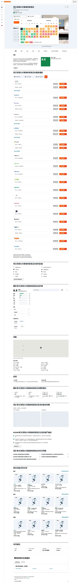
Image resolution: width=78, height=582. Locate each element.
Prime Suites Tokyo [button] (58, 484)
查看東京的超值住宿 (65, 494)
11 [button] (26, 31)
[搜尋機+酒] (1, 12)
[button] (2, 1)
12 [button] (29, 31)
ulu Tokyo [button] (29, 530)
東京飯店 (51, 568)
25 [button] (26, 36)
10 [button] (24, 31)
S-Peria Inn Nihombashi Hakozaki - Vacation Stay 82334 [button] (20, 532)
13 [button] (40, 31)
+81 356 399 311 (16, 11)
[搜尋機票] (1, 5)
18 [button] (26, 34)
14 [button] (34, 31)
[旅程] (1, 22)
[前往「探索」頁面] (1, 15)
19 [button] (29, 34)
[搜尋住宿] (1, 7)
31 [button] (24, 39)
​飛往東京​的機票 (18, 568)
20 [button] (32, 34)
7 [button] (34, 28)
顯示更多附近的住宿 (65, 471)
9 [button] (21, 31)
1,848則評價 (19, 12)
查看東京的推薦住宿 (65, 517)
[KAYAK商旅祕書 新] (1, 19)
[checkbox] (18, 322)
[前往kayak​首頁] (7, 1)
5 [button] (29, 28)
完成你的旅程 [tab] (17, 562)
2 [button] (21, 28)
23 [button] (21, 36)
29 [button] (37, 36)
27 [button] (40, 36)
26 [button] (29, 36)
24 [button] (24, 36)
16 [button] (21, 34)
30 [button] (21, 39)
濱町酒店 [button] (42, 530)
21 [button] (34, 34)
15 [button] (37, 31)
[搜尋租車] (1, 9)
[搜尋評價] (47, 290)
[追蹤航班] (1, 17)
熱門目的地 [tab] (23, 562)
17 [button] (24, 34)
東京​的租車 (34, 568)
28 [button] (34, 36)
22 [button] (37, 34)
